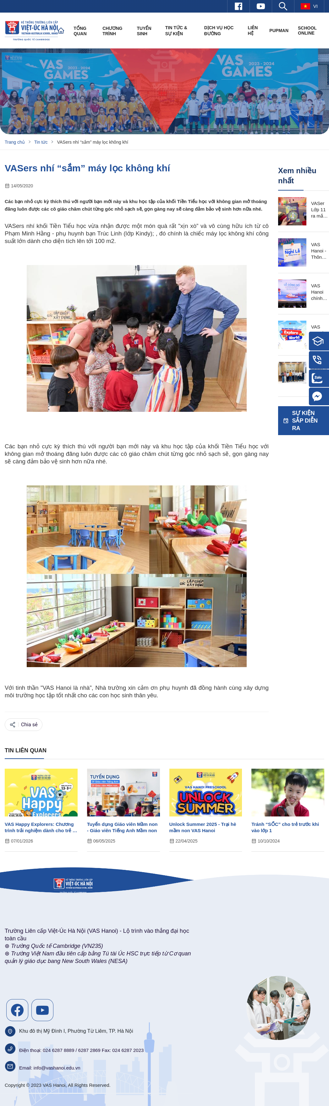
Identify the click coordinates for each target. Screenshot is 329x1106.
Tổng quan (80, 31)
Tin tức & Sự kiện (176, 30)
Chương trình (112, 31)
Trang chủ (15, 142)
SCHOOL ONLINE (307, 30)
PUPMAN (278, 30)
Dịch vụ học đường (219, 30)
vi (309, 6)
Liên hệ (253, 30)
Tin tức (41, 142)
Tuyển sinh (144, 31)
